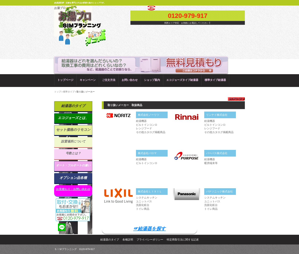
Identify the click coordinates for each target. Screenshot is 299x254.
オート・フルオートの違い (73, 165)
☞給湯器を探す (149, 228)
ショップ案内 (152, 79)
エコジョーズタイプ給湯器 (182, 79)
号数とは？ (73, 153)
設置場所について (73, 141)
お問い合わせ (130, 79)
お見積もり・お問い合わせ (73, 189)
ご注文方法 (108, 79)
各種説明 (127, 239)
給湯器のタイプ (73, 106)
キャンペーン (88, 79)
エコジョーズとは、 (73, 118)
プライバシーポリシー (150, 239)
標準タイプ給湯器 (215, 79)
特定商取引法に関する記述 (183, 239)
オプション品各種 (73, 178)
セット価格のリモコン (73, 130)
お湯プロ (60, 8)
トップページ (65, 79)
